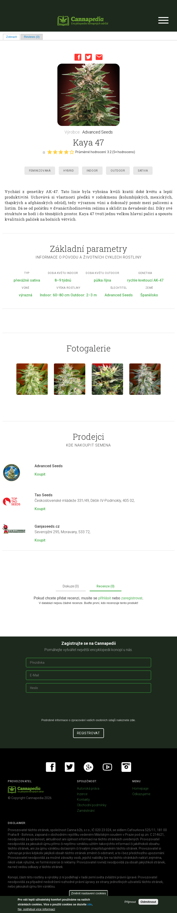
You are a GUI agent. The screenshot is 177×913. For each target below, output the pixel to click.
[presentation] (88, 707)
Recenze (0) (106, 586)
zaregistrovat (131, 598)
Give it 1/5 (49, 152)
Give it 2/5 (55, 152)
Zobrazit (13, 37)
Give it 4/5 (66, 152)
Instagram (126, 767)
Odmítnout (148, 902)
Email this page (99, 57)
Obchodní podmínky (91, 805)
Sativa (143, 170)
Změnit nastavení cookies (88, 893)
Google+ (88, 767)
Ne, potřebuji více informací (36, 909)
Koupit (40, 474)
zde (89, 904)
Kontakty (83, 799)
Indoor (92, 170)
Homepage (140, 788)
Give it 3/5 (60, 152)
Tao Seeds (44, 495)
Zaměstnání (85, 810)
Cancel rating (44, 152)
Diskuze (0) (71, 586)
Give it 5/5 (71, 152)
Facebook (78, 57)
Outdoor (118, 170)
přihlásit (105, 598)
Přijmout (130, 902)
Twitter (88, 57)
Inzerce (82, 794)
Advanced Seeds (97, 132)
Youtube (107, 767)
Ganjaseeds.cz (47, 526)
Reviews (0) (32, 37)
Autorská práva (88, 788)
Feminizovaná (39, 170)
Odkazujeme (141, 794)
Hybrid (68, 170)
